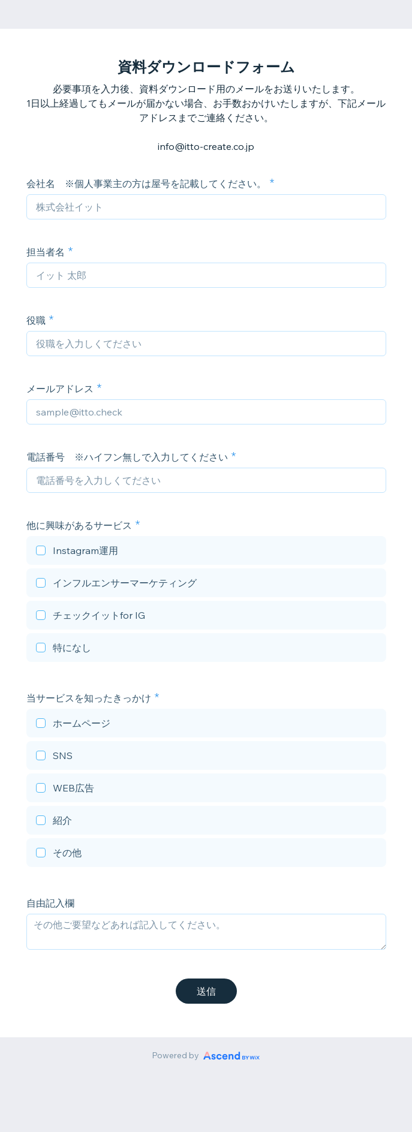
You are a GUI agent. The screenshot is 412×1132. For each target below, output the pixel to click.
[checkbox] (206, 552)
